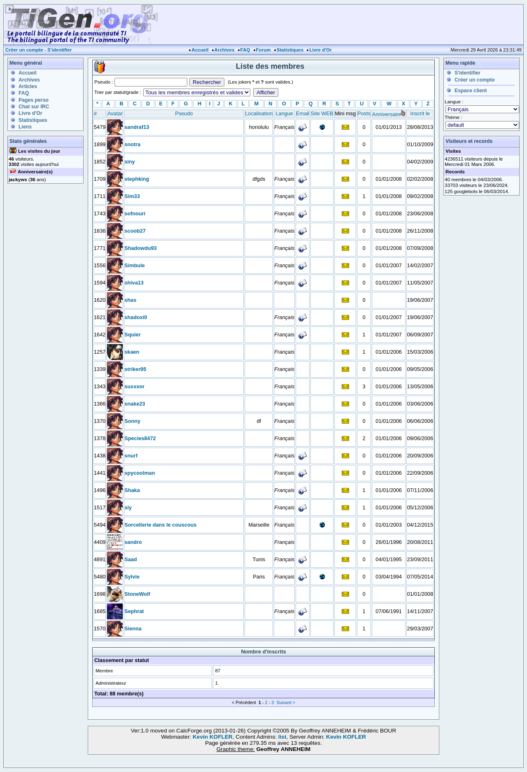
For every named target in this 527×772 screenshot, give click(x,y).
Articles (28, 86)
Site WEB (322, 113)
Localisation (259, 113)
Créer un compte (24, 49)
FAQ (245, 49)
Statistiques (290, 49)
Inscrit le (420, 113)
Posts (364, 113)
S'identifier (59, 49)
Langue (284, 113)
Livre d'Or (320, 49)
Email (302, 113)
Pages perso (34, 100)
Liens (25, 127)
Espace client (471, 90)
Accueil (199, 49)
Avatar (114, 113)
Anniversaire (386, 114)
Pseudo (184, 113)
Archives (225, 49)
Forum (263, 49)
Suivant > (285, 702)
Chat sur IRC (34, 107)
